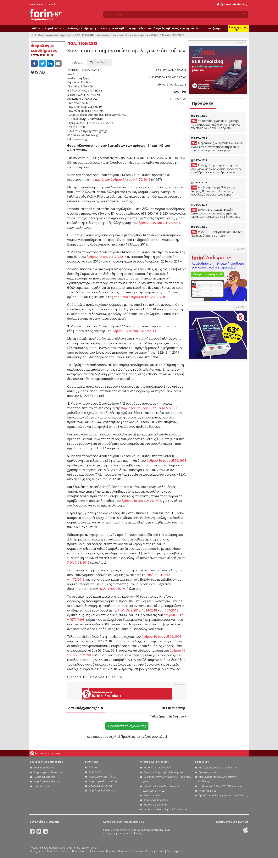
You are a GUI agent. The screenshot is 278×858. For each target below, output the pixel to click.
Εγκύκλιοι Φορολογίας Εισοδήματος (164, 772)
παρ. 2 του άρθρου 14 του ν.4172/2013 (122, 179)
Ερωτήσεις (187, 28)
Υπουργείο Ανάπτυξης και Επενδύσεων (165, 809)
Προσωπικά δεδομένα (130, 851)
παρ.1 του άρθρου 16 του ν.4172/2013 (141, 297)
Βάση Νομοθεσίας (44, 767)
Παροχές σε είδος (209, 772)
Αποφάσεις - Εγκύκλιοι (154, 761)
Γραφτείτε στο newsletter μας (119, 829)
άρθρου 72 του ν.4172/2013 (106, 257)
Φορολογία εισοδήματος (54, 35)
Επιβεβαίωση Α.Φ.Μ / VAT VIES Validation (221, 786)
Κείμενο (77, 62)
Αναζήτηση (215, 28)
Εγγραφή (224, 4)
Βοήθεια (54, 4)
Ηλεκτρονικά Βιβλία (114, 28)
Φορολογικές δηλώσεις (46, 781)
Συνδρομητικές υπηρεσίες (238, 28)
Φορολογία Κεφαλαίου (157, 800)
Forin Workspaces (43, 786)
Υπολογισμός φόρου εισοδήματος (218, 767)
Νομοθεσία (53, 28)
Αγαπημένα (95, 772)
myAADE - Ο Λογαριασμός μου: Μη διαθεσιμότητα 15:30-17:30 (216, 233)
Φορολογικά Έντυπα (100, 786)
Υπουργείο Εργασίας (155, 804)
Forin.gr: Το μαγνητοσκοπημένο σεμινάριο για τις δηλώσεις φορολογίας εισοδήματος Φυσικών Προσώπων (216, 168)
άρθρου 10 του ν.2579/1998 (166, 460)
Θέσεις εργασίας (176, 851)
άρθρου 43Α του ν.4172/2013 (159, 223)
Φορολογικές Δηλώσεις (163, 28)
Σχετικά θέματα (99, 62)
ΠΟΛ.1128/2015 (78, 562)
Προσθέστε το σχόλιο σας (127, 726)
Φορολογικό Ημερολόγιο (103, 781)
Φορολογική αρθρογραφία (49, 772)
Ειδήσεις (37, 28)
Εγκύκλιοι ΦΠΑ (152, 795)
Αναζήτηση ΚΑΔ (207, 790)
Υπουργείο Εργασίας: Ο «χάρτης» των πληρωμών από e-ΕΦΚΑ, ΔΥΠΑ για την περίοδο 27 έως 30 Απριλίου (215, 124)
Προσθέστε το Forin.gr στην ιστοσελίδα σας (223, 795)
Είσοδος (240, 4)
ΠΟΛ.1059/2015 (129, 610)
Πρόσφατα (203, 103)
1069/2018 (170, 610)
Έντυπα (201, 28)
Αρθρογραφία (90, 28)
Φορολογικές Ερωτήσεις (102, 776)
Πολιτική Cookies (154, 851)
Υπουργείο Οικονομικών (157, 767)
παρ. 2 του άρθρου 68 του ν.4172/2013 (149, 408)
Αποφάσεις (71, 28)
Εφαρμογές (137, 28)
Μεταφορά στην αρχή (47, 753)
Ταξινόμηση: (168, 716)
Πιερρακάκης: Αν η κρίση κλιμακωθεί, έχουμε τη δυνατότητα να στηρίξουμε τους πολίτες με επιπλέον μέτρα (217, 146)
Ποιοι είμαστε (80, 851)
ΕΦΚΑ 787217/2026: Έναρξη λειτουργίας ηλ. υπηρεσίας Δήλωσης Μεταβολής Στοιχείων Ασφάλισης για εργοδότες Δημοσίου (214, 213)
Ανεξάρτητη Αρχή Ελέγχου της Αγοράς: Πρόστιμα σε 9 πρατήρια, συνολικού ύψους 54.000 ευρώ (213, 190)
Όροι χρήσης (37, 851)
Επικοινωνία (38, 4)
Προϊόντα (52, 851)
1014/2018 (149, 610)
